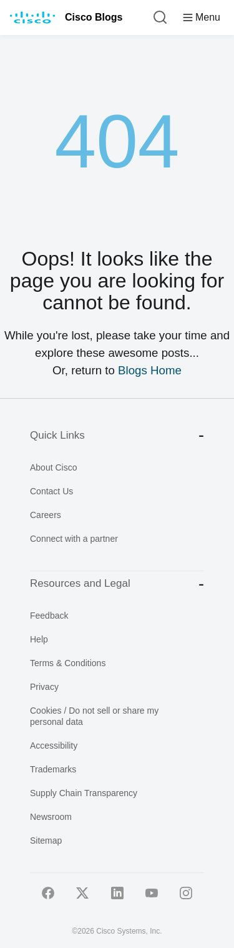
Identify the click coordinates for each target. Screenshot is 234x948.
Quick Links (117, 435)
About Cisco (53, 467)
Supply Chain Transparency (83, 793)
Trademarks (53, 769)
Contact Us (51, 491)
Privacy (44, 687)
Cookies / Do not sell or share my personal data (94, 716)
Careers (45, 515)
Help (39, 639)
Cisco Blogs (93, 17)
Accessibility (53, 746)
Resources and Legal (117, 584)
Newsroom (51, 817)
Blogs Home (150, 370)
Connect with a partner (74, 539)
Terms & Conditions (67, 663)
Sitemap (46, 841)
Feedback (49, 616)
